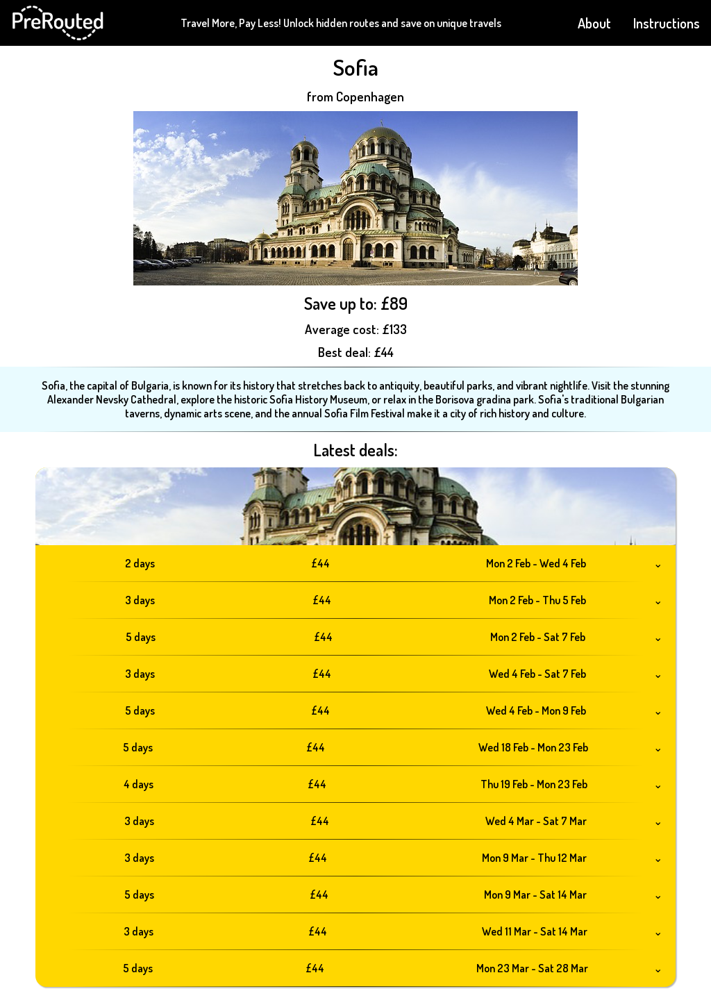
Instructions (666, 23)
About (594, 23)
